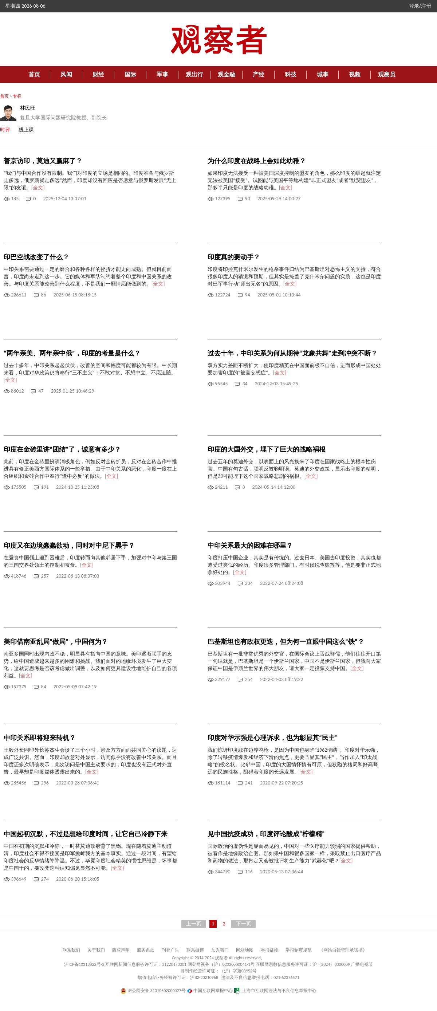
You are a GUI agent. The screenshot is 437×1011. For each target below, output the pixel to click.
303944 (223, 583)
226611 (19, 295)
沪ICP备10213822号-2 (84, 964)
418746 (19, 576)
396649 (19, 879)
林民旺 (27, 108)
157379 (19, 687)
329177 (223, 679)
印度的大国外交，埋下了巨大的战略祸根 (267, 449)
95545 (221, 384)
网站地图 (244, 950)
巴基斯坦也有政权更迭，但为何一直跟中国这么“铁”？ (286, 642)
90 (247, 199)
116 (249, 872)
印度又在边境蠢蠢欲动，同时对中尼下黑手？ (69, 546)
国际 (130, 74)
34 (244, 384)
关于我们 (96, 950)
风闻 (66, 74)
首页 (34, 74)
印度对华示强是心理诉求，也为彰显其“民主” (273, 738)
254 (249, 679)
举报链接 (269, 950)
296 (45, 783)
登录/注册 (420, 6)
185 (15, 199)
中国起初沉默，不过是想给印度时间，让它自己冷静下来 (86, 834)
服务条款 (145, 950)
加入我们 (220, 950)
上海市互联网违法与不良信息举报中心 (275, 990)
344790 (223, 872)
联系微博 (195, 950)
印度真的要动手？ (234, 257)
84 (43, 687)
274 (45, 879)
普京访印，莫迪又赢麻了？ (43, 161)
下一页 (243, 924)
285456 (19, 783)
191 (45, 487)
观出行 (194, 74)
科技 (290, 74)
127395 (223, 199)
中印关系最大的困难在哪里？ (250, 546)
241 (249, 783)
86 (43, 295)
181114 (223, 783)
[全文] (38, 188)
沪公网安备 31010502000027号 (153, 990)
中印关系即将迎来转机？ (40, 738)
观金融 (226, 74)
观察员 (386, 74)
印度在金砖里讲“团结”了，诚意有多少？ (62, 449)
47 (40, 391)
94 (247, 295)
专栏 (17, 96)
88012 (17, 391)
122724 (223, 295)
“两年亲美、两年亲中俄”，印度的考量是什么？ (72, 353)
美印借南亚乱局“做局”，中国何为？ (56, 642)
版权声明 (121, 950)
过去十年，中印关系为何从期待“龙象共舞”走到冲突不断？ (292, 353)
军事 (162, 74)
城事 (322, 74)
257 (45, 576)
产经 (258, 74)
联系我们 (71, 950)
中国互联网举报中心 (210, 990)
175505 (19, 487)
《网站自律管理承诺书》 (343, 950)
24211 (221, 487)
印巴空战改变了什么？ (36, 257)
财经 (98, 74)
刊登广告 (170, 950)
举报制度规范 (299, 950)
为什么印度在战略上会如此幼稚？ (257, 161)
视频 (355, 74)
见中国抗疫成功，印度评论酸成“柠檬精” (266, 834)
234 (249, 583)
